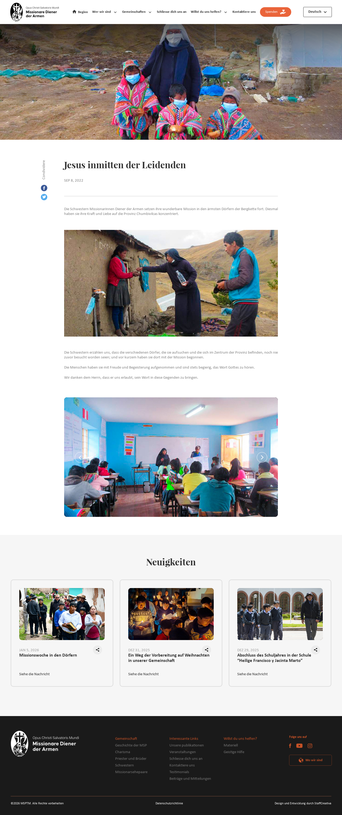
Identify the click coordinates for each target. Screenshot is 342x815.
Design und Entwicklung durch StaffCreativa (303, 803)
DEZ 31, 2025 (139, 650)
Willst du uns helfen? (206, 12)
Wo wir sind (313, 760)
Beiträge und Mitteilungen (190, 779)
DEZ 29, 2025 (248, 650)
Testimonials (179, 772)
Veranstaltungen (182, 752)
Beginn (83, 12)
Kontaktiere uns (244, 12)
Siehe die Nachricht (34, 674)
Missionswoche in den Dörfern (48, 655)
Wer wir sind (101, 12)
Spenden (275, 12)
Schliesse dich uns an (171, 12)
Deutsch (314, 12)
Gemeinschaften (134, 12)
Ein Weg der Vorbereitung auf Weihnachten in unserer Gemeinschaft (168, 658)
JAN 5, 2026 (29, 650)
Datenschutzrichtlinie (169, 803)
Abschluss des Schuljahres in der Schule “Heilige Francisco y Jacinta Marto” (274, 658)
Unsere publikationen (186, 746)
